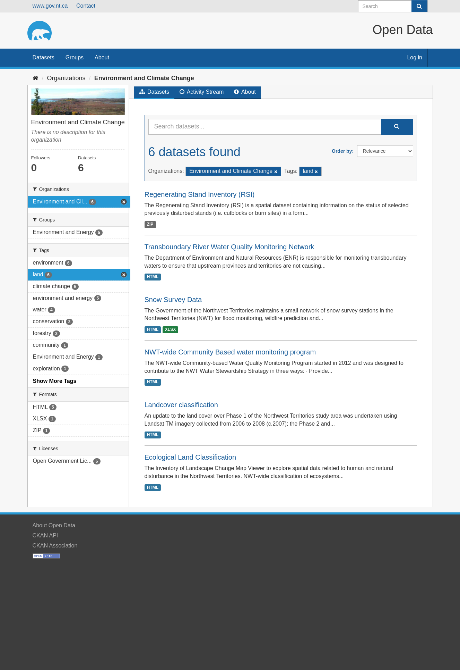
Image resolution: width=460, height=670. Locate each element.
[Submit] (419, 6)
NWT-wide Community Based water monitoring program (230, 352)
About (102, 57)
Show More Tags (55, 381)
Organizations (66, 78)
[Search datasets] (393, 6)
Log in (414, 57)
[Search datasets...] (264, 127)
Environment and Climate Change (144, 78)
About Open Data (54, 525)
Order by (342, 151)
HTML (152, 277)
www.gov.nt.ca (50, 6)
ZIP (150, 224)
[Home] (35, 78)
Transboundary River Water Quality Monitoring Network (229, 247)
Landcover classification (181, 405)
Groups (75, 57)
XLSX (170, 329)
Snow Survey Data (173, 299)
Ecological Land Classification (190, 457)
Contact (85, 6)
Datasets (43, 57)
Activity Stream (202, 92)
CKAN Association (55, 545)
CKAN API (45, 535)
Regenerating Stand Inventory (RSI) (200, 194)
